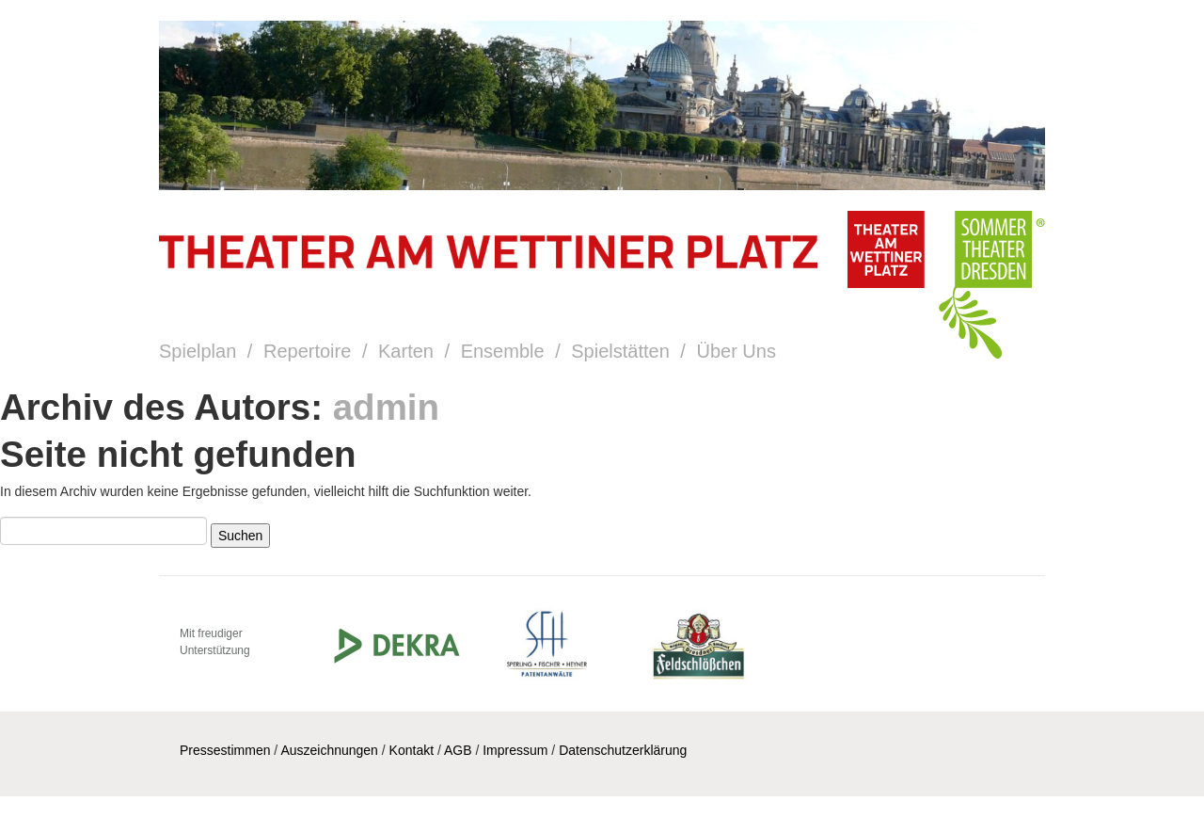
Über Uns (735, 351)
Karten (406, 351)
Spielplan (197, 351)
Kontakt (411, 750)
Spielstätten (620, 351)
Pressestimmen (225, 750)
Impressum (515, 750)
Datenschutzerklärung (623, 750)
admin (386, 407)
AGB (458, 750)
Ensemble (503, 351)
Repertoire (307, 351)
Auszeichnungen (329, 750)
